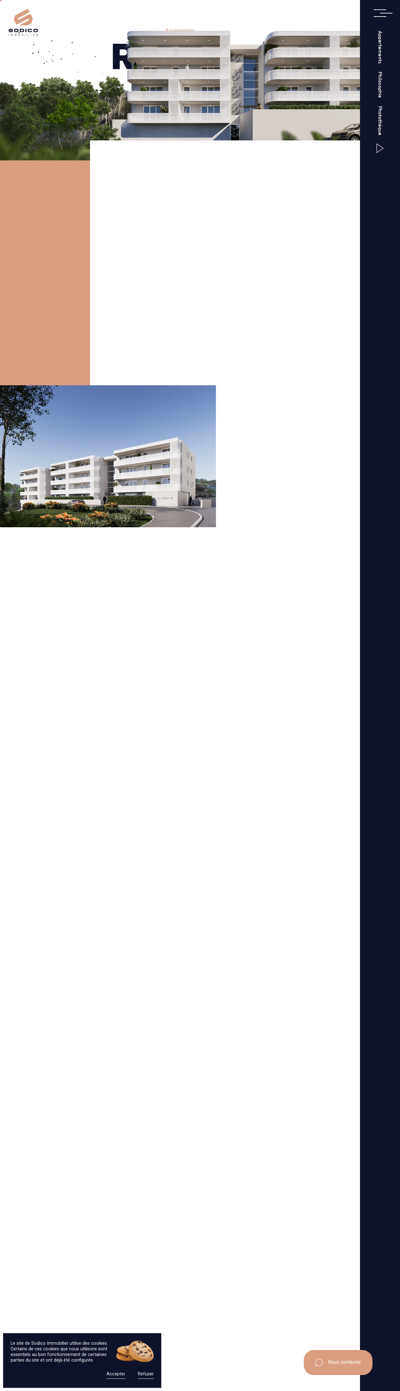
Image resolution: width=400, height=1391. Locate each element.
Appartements (380, 47)
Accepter (116, 1374)
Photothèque (380, 120)
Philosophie (380, 85)
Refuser (146, 1374)
